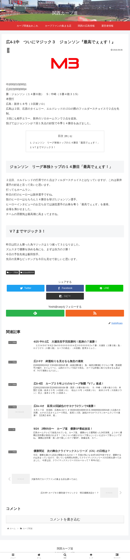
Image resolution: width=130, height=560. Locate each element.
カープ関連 (12, 273)
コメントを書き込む (65, 522)
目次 (60, 135)
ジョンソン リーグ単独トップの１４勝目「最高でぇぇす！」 (66, 142)
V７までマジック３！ (44, 147)
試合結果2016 (27, 273)
